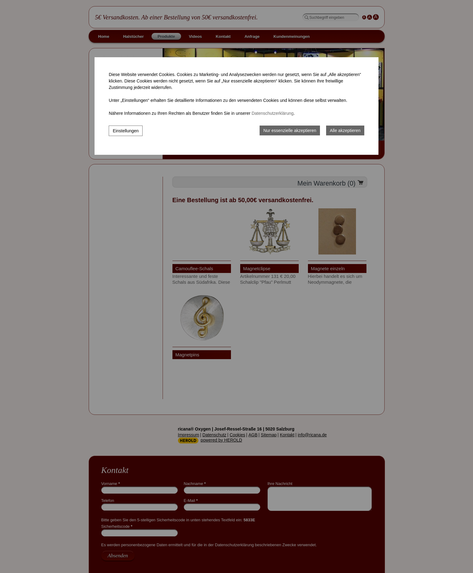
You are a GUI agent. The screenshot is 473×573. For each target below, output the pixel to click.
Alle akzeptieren (345, 130)
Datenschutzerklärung (272, 113)
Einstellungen (126, 130)
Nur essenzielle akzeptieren (289, 130)
